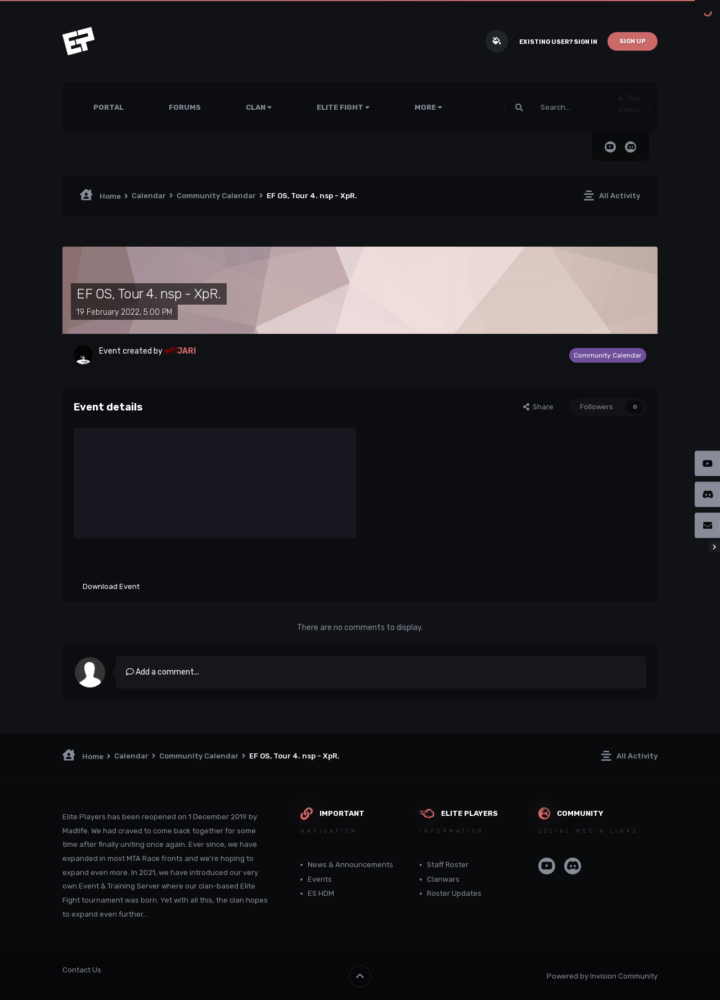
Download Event (111, 586)
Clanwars (443, 879)
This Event (630, 104)
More (428, 107)
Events (320, 879)
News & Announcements (350, 864)
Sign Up (632, 41)
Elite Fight (343, 107)
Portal (108, 107)
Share (538, 407)
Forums (185, 107)
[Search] (561, 107)
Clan (259, 107)
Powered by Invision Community (602, 976)
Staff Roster (448, 864)
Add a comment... (162, 672)
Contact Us (81, 970)
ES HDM (321, 893)
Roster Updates (454, 893)
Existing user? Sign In (558, 42)
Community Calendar (608, 355)
